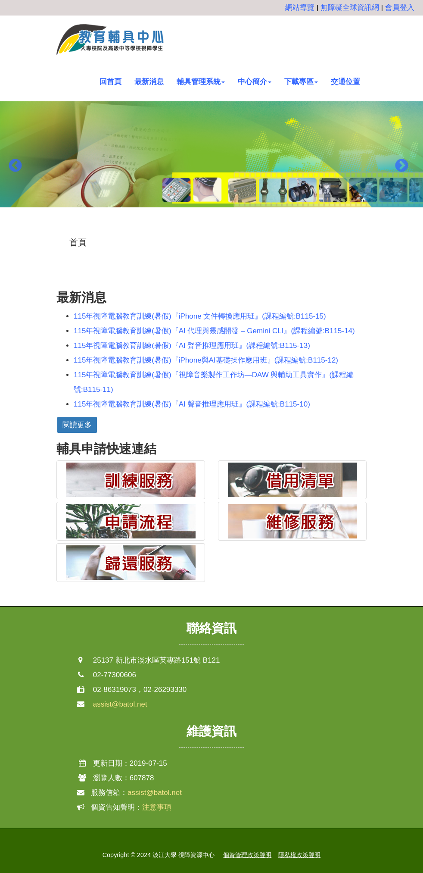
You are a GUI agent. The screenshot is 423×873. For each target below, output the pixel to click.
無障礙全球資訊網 (349, 7)
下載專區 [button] (301, 82)
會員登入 (399, 7)
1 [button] (198, 229)
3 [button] (224, 229)
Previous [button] (15, 166)
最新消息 (149, 82)
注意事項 (156, 807)
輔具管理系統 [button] (201, 82)
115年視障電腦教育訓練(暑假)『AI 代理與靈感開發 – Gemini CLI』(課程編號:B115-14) (214, 331)
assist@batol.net (120, 704)
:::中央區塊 (17, 236)
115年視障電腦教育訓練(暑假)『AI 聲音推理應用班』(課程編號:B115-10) (192, 404)
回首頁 (110, 82)
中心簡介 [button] (254, 82)
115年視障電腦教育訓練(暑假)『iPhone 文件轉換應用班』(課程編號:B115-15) (200, 316)
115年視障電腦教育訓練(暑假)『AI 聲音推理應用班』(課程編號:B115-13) (192, 345)
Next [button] (401, 166)
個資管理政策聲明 (247, 854)
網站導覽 (299, 7)
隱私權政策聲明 (299, 854)
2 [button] (211, 229)
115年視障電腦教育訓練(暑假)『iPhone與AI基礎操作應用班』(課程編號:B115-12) (206, 360)
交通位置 (345, 82)
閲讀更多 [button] (77, 425)
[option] (211, 159)
